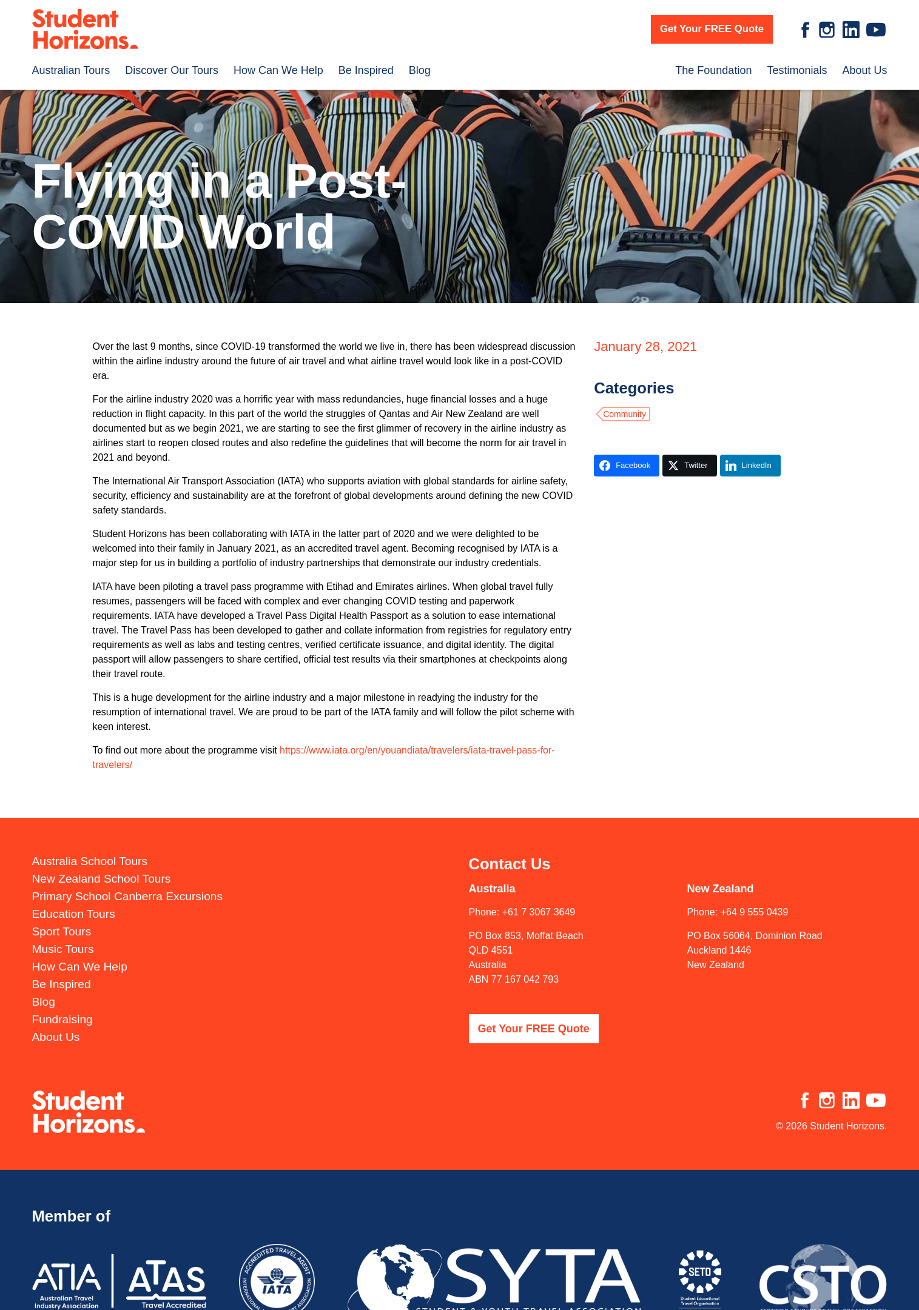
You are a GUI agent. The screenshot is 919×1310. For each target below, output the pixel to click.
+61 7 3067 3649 (539, 911)
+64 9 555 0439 (755, 911)
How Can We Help (278, 70)
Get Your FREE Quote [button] (712, 29)
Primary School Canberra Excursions (127, 895)
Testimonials (797, 70)
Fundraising (62, 1018)
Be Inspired (366, 70)
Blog (420, 70)
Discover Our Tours (171, 70)
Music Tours (63, 947)
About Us (864, 70)
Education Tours (73, 912)
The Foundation (713, 70)
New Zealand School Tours (101, 877)
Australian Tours (71, 70)
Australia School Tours (90, 860)
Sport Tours (62, 930)
